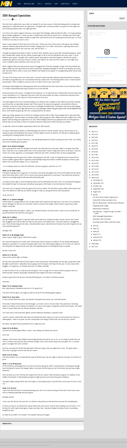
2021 (93, 143)
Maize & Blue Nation (96, 80)
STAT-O (39, 4)
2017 (93, 155)
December (97, 180)
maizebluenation (110, 80)
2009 (93, 178)
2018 (93, 152)
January (96, 240)
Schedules (48, 4)
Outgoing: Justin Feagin (100, 206)
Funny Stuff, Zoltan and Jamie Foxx (105, 200)
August (95, 192)
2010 (93, 175)
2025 (93, 132)
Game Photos (65, 4)
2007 (93, 247)
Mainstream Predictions (101, 209)
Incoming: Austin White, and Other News (106, 222)
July (94, 195)
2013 (93, 166)
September (97, 189)
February (96, 237)
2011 (93, 172)
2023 (93, 137)
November (97, 183)
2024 (93, 134)
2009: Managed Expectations (102, 216)
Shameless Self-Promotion (102, 219)
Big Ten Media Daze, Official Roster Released (108, 203)
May (94, 228)
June (94, 226)
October (96, 186)
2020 (93, 146)
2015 (93, 160)
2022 (93, 140)
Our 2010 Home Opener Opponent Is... (106, 197)
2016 (93, 157)
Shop (56, 4)
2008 (93, 244)
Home (19, 4)
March (95, 234)
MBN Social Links (29, 4)
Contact (75, 4)
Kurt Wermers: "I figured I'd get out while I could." (107, 212)
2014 (93, 163)
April (94, 231)
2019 (93, 149)
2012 (93, 169)
